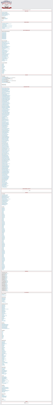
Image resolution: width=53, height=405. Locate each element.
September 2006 (3, 246)
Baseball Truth (3, 312)
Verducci (2, 338)
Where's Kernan (3, 365)
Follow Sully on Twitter (4, 85)
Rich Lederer (3, 12)
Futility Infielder (3, 349)
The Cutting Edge (3, 361)
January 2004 (3, 265)
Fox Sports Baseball (4, 299)
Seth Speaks (3, 358)
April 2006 (3, 249)
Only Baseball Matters (4, 356)
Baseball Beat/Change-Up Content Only (5, 196)
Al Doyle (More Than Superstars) (5, 151)
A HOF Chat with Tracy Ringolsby (5, 56)
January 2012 (3, 208)
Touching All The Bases (4, 397)
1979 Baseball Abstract (4, 33)
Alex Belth (3, 64)
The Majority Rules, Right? (4, 52)
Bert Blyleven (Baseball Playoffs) (5, 168)
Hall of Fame (3, 294)
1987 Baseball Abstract (4, 38)
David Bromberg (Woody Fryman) (5, 90)
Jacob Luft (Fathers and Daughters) (5, 144)
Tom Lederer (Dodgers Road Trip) (5, 183)
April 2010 (3, 220)
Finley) (6, 162)
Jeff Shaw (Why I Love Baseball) (5, 170)
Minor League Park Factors (4, 371)
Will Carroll (3, 65)
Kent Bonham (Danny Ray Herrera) (5, 139)
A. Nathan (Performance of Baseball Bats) (6, 96)
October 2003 (3, 267)
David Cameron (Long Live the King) (5, 167)
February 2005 (3, 257)
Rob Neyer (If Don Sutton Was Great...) (5, 165)
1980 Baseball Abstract (4, 34)
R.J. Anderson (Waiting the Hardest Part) (6, 112)
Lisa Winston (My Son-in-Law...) (5, 119)
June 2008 (3, 233)
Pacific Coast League (4, 389)
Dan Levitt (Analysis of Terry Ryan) (5, 122)
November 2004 (3, 259)
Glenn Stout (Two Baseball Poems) (5, 140)
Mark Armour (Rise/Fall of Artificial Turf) (5, 154)
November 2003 (3, 266)
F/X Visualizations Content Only (5, 201)
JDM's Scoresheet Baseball (4, 370)
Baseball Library (3, 308)
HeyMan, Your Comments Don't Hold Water (6, 46)
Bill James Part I (3, 70)
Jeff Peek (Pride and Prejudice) (5, 164)
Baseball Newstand (4, 298)
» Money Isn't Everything (4, 26)
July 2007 (3, 240)
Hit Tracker (3, 317)
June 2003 (3, 269)
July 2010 (3, 218)
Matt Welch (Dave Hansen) (4, 182)
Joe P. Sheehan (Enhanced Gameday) (5, 130)
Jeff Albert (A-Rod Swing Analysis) (5, 146)
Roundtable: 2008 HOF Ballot (4, 82)
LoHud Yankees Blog (4, 352)
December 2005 (3, 251)
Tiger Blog (3, 363)
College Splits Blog (3, 380)
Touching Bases (7, 13)
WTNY (5, 17)
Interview (3, 79)
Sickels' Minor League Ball (4, 373)
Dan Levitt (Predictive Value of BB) (5, 173)
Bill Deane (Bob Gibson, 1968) (5, 179)
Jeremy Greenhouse (4, 13)
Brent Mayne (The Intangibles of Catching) (6, 99)
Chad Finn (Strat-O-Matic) (4, 133)
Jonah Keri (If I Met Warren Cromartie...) (5, 149)
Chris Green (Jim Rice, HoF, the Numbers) (6, 109)
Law (2, 332)
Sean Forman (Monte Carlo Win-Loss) (5, 177)
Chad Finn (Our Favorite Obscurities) (5, 153)
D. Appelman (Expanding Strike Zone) (5, 136)
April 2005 (3, 256)
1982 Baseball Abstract (4, 35)
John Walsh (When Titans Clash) (5, 131)
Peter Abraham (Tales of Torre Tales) (5, 147)
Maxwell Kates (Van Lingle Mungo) (5, 138)
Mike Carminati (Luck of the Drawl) (5, 185)
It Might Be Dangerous (4, 351)
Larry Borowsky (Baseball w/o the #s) (5, 156)
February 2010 (3, 221)
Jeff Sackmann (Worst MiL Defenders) (5, 137)
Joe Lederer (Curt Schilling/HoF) (5, 108)
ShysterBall (3, 359)
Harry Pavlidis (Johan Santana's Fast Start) (6, 103)
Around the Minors (6, 15)
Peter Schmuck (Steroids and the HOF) (5, 158)
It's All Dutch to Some (4, 53)
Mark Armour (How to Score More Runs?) (6, 93)
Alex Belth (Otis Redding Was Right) (5, 166)
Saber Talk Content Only (4, 202)
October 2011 (3, 209)
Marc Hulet (3, 15)
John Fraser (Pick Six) (4, 92)
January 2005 (3, 258)
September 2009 (3, 224)
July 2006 (3, 247)
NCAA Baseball (3, 381)
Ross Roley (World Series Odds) (5, 111)
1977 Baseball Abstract (4, 32)
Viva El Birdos (3, 364)
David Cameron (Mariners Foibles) (5, 115)
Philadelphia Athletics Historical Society (5, 390)
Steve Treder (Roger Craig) (4, 135)
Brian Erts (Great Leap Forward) (5, 143)
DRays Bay (3, 348)
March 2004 (3, 264)
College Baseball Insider (4, 378)
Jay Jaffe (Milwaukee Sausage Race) (5, 171)
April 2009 (3, 227)
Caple (2, 331)
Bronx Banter (3, 345)
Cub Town (3, 346)
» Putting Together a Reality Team (5, 23)
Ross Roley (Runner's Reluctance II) (5, 123)
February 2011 (3, 214)
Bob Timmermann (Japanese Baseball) (5, 176)
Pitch (7, 273)
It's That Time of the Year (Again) (5, 58)
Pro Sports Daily (3, 300)
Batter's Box (3, 344)
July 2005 (3, 254)
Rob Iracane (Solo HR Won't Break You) (5, 102)
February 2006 (3, 250)
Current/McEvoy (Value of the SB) (5, 126)
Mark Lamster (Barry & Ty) (4, 141)
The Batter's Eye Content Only (5, 203)
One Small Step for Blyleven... (5, 60)
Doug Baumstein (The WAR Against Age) (6, 91)
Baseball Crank (3, 342)
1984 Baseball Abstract (4, 36)
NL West (2, 81)
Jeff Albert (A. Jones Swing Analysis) (5, 145)
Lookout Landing (3, 353)
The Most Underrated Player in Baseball (7, 77)
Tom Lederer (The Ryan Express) (5, 142)
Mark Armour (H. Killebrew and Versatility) (6, 88)
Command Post (6, 18)
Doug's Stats (3, 314)
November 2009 (3, 223)
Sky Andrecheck (3, 14)
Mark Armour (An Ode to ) (5, 129)
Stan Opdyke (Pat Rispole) (4, 94)
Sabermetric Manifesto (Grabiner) (5, 324)
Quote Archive (3, 395)
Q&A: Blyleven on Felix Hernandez (5, 54)
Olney (2, 334)
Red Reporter (3, 357)
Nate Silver (3, 73)
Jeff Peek (3, 68)
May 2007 (3, 241)
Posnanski (3, 335)
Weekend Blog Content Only (4, 204)
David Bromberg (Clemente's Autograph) (6, 89)
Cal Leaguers (3, 369)
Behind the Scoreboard (7, 14)
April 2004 (3, 263)
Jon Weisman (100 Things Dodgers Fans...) (6, 97)
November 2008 (3, 230)
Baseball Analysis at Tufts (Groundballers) (6, 106)
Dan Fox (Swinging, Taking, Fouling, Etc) (6, 159)
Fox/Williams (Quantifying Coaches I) (5, 132)
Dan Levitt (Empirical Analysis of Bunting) (6, 148)
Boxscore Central (3, 313)
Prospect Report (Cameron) (4, 327)
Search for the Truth (4, 48)
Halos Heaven (3, 350)
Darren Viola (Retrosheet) (4, 180)
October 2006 (3, 245)
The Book (3, 360)
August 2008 (3, 232)
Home (2, 20)
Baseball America (3, 305)
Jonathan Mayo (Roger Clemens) (5, 118)
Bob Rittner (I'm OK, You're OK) (5, 120)
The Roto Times (3, 301)
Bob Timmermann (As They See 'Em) (5, 105)
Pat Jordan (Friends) (4, 121)
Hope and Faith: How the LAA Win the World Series (7, 80)
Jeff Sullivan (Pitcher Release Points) (5, 161)
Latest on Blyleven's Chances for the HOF (6, 43)
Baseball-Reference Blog (4, 343)
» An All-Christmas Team (4, 24)
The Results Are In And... (4, 42)
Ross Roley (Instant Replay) (4, 152)
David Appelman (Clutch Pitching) (5, 117)
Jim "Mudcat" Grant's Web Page (5, 387)
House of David (3, 386)
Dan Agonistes (3, 347)
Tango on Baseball (3, 320)
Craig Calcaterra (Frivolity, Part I (5, 114)
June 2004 (3, 262)
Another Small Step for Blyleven (5, 51)
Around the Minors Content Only (5, 195)
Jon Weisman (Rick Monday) (4, 174)
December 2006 (3, 244)
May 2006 (3, 248)
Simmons (3, 337)
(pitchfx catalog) (5, 315)
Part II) (8, 114)
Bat (6, 273)
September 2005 (3, 253)
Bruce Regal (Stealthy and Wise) (5, 125)
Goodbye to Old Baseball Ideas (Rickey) (5, 328)
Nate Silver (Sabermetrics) (4, 127)
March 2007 (3, 242)
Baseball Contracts (3, 306)
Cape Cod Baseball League (4, 377)
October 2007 (3, 238)
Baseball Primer (3, 310)
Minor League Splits (4, 372)
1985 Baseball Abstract (4, 37)
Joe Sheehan (3, 67)
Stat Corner (3, 319)
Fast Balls (3, 315)
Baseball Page (3, 309)
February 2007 (3, 243)
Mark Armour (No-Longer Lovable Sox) (5, 124)
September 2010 (3, 217)
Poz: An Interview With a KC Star (5, 55)
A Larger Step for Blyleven (4, 50)
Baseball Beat (6, 12)
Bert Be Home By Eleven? (4, 45)
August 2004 (3, 261)
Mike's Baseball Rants (4, 355)
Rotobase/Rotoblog (4, 318)
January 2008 (3, 236)
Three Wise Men (3, 78)
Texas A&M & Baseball (4, 383)
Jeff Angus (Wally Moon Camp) (5, 155)
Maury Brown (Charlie (4, 162)
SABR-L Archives (3, 391)
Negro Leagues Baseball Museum (5, 388)
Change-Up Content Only (4, 198)
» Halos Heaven (3, 27)
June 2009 (3, 226)
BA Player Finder (3, 368)
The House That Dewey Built (4, 362)
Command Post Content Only (4, 199)
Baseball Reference (4, 311)
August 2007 (3, 239)
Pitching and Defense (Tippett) (5, 325)
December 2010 (3, 215)
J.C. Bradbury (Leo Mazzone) (4, 186)
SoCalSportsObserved (4, 396)
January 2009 (3, 229)
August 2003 (3, 268)
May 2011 (3, 212)
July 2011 (3, 211)
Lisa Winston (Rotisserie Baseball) (5, 134)
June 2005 (3, 255)
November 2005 (3, 252)
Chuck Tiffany (3, 71)
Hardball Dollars (3, 316)
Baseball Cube (3, 307)
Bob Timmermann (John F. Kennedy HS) (6, 150)
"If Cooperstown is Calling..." (4, 59)
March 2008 (3, 235)
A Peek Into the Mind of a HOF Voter (5, 57)
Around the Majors (3, 341)
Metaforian (3, 354)
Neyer (2, 333)
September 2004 (3, 260)
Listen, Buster (3, 49)
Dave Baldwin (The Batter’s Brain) (5, 100)
